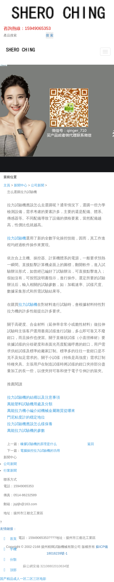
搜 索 (49, 35)
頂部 (8, 570)
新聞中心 (20, 185)
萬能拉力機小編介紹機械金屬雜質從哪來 (41, 411)
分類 (8, 559)
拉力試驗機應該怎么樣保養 (29, 424)
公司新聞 (37, 185)
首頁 (8, 539)
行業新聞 (10, 470)
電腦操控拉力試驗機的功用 (40, 450)
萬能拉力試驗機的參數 (26, 431)
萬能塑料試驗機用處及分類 (29, 404)
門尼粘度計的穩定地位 (26, 417)
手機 (8, 549)
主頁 (7, 185)
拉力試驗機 (16, 238)
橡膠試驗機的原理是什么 (38, 444)
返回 (90, 444)
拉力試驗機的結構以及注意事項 (33, 397)
